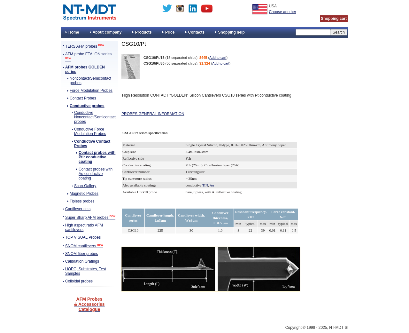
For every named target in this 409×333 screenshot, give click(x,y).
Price (169, 32)
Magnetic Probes (84, 193)
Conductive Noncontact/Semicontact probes (95, 117)
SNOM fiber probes (81, 253)
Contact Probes (83, 98)
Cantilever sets (77, 209)
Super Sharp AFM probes (90, 217)
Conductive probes (87, 106)
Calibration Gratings (82, 261)
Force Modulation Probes (91, 90)
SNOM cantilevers (84, 246)
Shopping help (231, 32)
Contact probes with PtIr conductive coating (97, 157)
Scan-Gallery (85, 186)
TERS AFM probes (84, 46)
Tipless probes (82, 201)
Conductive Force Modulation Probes (90, 131)
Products (143, 32)
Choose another (282, 12)
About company (107, 32)
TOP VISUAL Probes (83, 237)
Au (212, 185)
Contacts (196, 32)
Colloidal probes (79, 281)
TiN (205, 185)
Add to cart (217, 57)
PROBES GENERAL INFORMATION (152, 114)
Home (73, 32)
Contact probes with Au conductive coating (95, 173)
